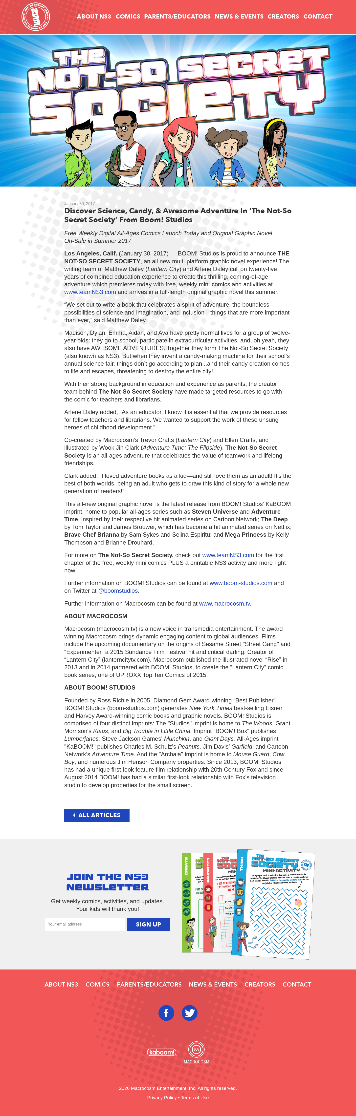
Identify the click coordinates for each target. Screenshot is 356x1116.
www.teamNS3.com (90, 292)
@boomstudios (118, 590)
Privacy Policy (162, 1097)
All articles (97, 815)
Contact (318, 17)
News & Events (239, 17)
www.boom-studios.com (241, 583)
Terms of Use (195, 1097)
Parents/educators (177, 17)
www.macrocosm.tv (224, 603)
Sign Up (148, 925)
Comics (128, 17)
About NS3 (94, 17)
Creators (283, 17)
